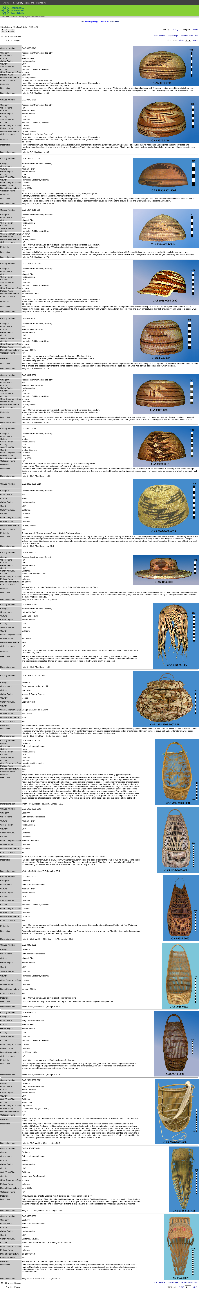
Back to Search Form (189, 36)
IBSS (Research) (11, 17)
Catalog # (175, 29)
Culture (195, 29)
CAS (2, 17)
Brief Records (159, 36)
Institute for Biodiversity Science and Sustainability (24, 3)
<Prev (181, 40)
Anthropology (23, 17)
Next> (195, 40)
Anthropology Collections (97, 21)
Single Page (173, 36)
